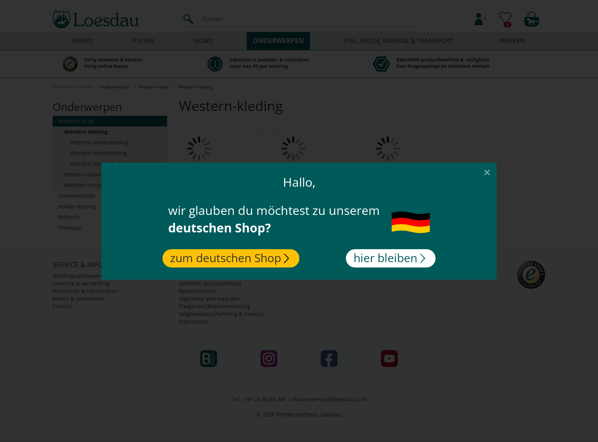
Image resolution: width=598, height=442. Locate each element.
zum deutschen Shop (229, 258)
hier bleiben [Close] (389, 258)
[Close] (487, 172)
